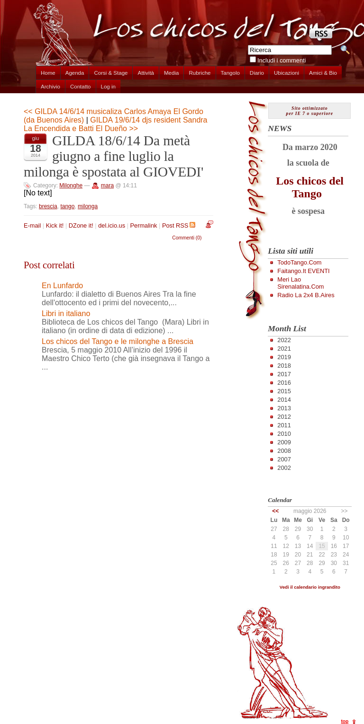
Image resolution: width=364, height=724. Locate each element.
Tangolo (230, 73)
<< (275, 511)
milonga (88, 206)
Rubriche (199, 73)
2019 (284, 357)
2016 (284, 382)
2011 (284, 425)
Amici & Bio (323, 73)
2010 (284, 433)
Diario (257, 73)
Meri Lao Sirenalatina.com (300, 283)
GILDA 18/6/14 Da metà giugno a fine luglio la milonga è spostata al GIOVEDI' (113, 156)
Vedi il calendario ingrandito (310, 587)
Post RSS (178, 225)
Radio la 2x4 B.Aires (305, 295)
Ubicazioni (286, 73)
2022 (284, 340)
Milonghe (70, 185)
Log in (108, 86)
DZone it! (81, 225)
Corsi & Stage (110, 73)
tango (67, 206)
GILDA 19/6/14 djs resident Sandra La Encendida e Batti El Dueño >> (116, 124)
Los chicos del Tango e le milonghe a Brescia (117, 341)
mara (107, 185)
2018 (284, 365)
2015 (284, 391)
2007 (284, 459)
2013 (284, 408)
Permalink (143, 225)
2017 (284, 374)
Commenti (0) (186, 237)
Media (171, 73)
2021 (284, 348)
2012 (284, 416)
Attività (145, 73)
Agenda (74, 73)
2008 (284, 450)
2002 (284, 467)
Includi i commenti (281, 60)
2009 (284, 442)
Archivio (50, 86)
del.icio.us (111, 225)
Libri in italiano (66, 313)
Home (48, 73)
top (344, 721)
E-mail (32, 225)
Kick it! (55, 225)
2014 (284, 399)
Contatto (80, 86)
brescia (48, 206)
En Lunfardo (62, 286)
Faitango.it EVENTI (303, 270)
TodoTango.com (299, 262)
